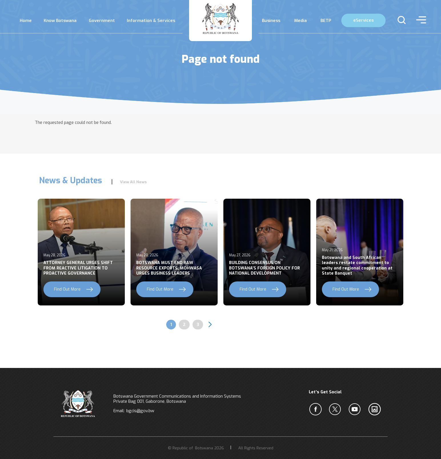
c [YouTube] (356, 409)
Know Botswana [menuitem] (60, 20)
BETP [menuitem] (325, 20)
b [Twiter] (336, 409)
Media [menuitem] (300, 20)
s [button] (399, 20)
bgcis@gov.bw (140, 411)
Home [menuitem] (26, 20)
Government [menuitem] (102, 20)
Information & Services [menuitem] (151, 20)
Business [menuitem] (271, 20)
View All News (133, 181)
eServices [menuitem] (363, 20)
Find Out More (67, 289)
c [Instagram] (375, 409)
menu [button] (419, 20)
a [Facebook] (316, 409)
